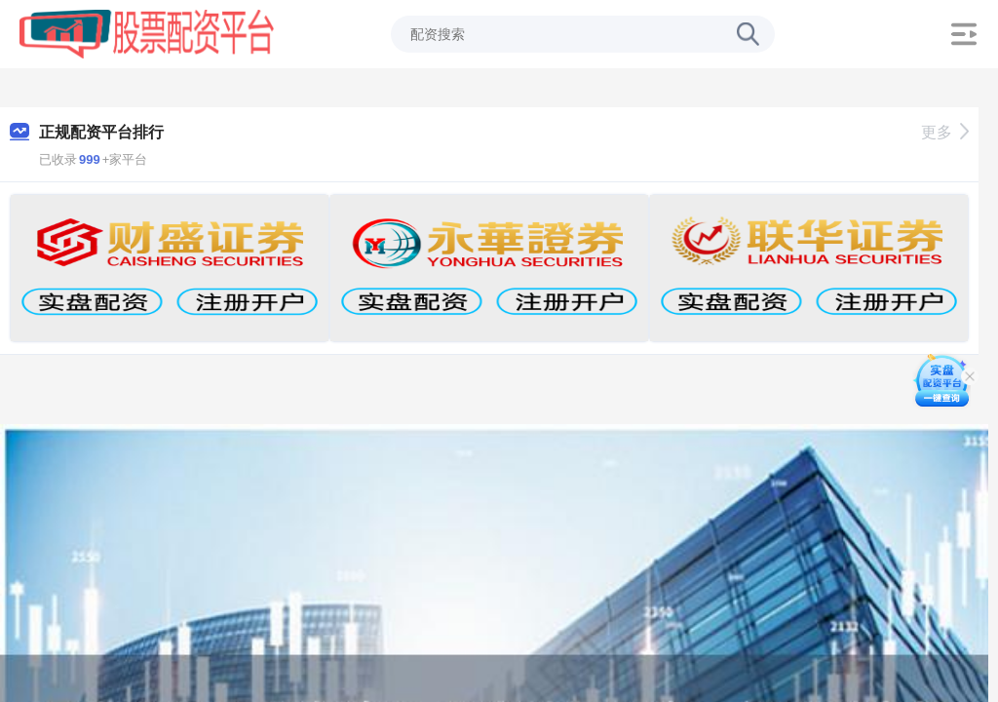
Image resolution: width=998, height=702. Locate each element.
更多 (945, 132)
